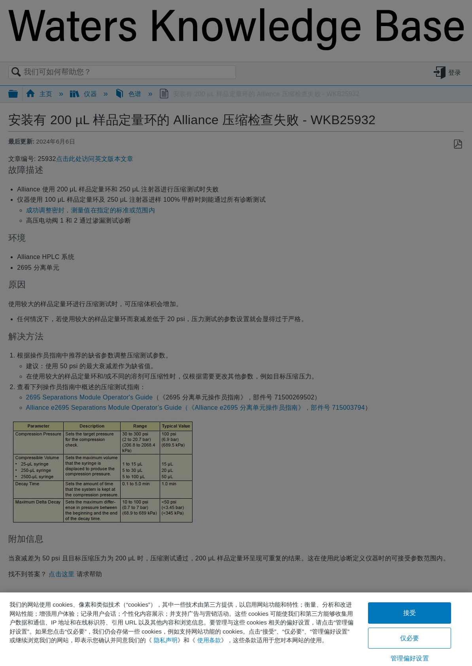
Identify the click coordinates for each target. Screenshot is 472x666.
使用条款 (209, 640)
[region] (236, 629)
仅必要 (409, 638)
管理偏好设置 (410, 658)
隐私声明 (165, 640)
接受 (409, 612)
